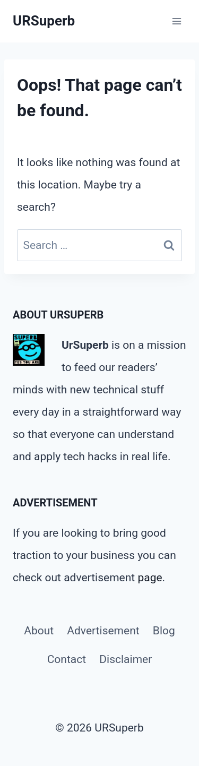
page (149, 577)
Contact (66, 659)
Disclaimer (125, 659)
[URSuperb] (44, 21)
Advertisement (103, 630)
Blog (164, 630)
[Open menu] (176, 21)
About (39, 630)
